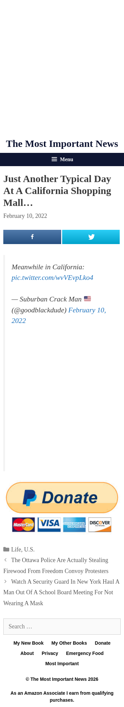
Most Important (62, 663)
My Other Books (69, 643)
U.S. (29, 549)
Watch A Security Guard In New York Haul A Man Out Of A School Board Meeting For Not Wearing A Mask (61, 592)
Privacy (50, 653)
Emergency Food (85, 653)
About (27, 653)
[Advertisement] (62, 69)
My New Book (29, 643)
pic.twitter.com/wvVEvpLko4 (52, 278)
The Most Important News (62, 143)
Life (16, 549)
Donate (102, 643)
